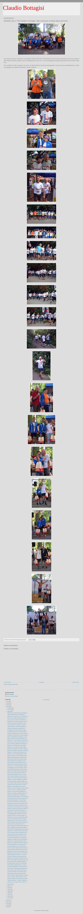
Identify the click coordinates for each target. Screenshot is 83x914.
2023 (8, 706)
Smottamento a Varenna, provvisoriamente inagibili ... (17, 817)
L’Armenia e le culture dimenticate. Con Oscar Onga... (17, 806)
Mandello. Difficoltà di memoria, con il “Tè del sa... (17, 854)
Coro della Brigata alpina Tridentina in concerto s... (17, 813)
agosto (9, 885)
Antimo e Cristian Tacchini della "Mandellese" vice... (17, 738)
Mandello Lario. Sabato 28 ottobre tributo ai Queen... (17, 770)
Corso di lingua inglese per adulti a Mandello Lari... (17, 781)
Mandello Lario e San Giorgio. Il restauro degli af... (17, 747)
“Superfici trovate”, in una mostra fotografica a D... (17, 726)
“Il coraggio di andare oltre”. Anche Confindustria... (17, 731)
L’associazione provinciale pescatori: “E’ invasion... (17, 784)
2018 (8, 906)
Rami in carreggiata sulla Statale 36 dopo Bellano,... (17, 827)
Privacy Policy (46, 699)
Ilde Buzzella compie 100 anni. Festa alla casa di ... (17, 801)
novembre (10, 709)
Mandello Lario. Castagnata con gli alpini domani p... (17, 858)
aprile (9, 892)
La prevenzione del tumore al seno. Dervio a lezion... (17, 803)
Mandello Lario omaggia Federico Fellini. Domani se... (17, 842)
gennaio (9, 897)
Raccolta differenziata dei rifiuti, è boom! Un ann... (17, 835)
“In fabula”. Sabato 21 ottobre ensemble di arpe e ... (17, 834)
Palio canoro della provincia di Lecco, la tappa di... (17, 818)
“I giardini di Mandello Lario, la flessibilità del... (16, 714)
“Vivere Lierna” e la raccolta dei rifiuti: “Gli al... (16, 823)
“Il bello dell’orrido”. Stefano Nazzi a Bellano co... (16, 810)
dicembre (9, 708)
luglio (9, 887)
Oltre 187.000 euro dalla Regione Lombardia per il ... (17, 868)
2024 (8, 704)
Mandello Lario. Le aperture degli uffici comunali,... (17, 841)
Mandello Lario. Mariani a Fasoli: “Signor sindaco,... (17, 759)
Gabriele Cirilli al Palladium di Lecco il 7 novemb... (17, 774)
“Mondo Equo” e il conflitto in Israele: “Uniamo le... (17, 882)
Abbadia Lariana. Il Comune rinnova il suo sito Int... (17, 820)
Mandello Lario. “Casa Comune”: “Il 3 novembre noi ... (17, 716)
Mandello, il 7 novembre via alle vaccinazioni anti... (17, 752)
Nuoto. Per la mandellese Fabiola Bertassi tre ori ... (17, 718)
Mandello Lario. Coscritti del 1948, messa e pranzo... (17, 830)
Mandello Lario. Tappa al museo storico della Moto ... (17, 839)
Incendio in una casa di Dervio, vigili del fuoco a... (17, 791)
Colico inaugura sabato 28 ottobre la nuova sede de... (17, 782)
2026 (8, 701)
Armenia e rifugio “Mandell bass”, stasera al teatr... (17, 769)
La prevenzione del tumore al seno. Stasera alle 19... (17, 798)
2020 (8, 903)
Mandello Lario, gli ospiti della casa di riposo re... (16, 786)
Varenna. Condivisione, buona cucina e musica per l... (17, 733)
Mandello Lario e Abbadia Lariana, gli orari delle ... (17, 745)
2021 (8, 901)
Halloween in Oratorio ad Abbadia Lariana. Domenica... (18, 788)
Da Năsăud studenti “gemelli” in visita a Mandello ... (17, 863)
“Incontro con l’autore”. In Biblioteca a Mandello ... (17, 789)
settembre (10, 884)
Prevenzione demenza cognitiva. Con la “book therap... (18, 796)
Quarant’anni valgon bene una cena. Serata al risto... (17, 878)
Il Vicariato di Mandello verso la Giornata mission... (17, 871)
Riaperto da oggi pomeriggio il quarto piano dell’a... (17, 757)
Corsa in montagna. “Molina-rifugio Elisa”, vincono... (17, 876)
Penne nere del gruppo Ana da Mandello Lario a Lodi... (18, 859)
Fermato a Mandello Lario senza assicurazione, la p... (17, 822)
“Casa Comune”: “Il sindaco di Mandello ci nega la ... (17, 765)
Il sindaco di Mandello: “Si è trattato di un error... (16, 760)
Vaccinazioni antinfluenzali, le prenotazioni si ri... (16, 728)
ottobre (9, 711)
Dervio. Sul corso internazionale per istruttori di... (16, 772)
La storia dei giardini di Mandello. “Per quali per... (16, 724)
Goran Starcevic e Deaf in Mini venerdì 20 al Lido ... (17, 870)
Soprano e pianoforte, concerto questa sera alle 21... (17, 755)
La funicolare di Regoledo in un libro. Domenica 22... (17, 866)
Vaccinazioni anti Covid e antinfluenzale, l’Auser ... (17, 723)
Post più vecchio (75, 682)
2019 (8, 905)
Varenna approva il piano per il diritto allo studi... (16, 873)
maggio (9, 891)
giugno (9, 889)
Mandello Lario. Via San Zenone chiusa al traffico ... (17, 764)
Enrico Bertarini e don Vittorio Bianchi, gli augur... (17, 730)
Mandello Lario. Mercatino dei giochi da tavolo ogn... (17, 777)
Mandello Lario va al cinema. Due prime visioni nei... (17, 721)
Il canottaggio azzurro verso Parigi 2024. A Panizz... (17, 767)
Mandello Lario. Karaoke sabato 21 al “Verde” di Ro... (17, 852)
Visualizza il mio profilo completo (11, 696)
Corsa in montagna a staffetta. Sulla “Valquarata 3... (17, 743)
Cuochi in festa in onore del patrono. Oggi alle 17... (17, 861)
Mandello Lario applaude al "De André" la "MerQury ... (17, 748)
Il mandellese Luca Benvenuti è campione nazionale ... (18, 735)
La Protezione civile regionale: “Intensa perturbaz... (17, 837)
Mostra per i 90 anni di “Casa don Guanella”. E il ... (17, 815)
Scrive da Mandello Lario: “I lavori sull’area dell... (16, 844)
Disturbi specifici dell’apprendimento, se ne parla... (17, 864)
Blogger (47, 910)
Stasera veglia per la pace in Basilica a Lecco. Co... (17, 762)
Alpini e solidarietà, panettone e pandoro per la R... (17, 776)
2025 (8, 703)
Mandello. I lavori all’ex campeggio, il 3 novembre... (17, 779)
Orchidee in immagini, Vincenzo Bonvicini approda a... (17, 808)
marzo (9, 894)
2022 (8, 899)
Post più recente (7, 682)
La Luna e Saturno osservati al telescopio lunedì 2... (17, 832)
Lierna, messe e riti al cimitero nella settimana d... (17, 719)
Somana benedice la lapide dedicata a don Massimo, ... (18, 875)
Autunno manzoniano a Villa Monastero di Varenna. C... (18, 825)
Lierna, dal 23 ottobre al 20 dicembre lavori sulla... (17, 856)
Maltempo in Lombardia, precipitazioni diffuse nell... (17, 793)
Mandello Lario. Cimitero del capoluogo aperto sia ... (17, 812)
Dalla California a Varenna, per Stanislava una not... (17, 805)
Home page (41, 682)
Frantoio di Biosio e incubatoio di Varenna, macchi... (17, 849)
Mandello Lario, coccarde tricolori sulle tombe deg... (17, 712)
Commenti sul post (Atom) (13, 684)
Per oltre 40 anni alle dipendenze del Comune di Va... (17, 847)
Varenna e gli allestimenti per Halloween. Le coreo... (17, 736)
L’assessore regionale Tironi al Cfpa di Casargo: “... (17, 846)
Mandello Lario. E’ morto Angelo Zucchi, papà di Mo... (17, 740)
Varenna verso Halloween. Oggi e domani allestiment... (18, 750)
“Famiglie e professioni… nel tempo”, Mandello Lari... (17, 880)
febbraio (9, 896)
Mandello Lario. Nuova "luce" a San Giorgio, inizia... (17, 851)
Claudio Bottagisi (23, 8)
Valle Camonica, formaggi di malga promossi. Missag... (18, 829)
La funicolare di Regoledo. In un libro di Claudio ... (17, 800)
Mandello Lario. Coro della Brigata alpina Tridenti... (17, 753)
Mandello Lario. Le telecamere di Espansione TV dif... (17, 742)
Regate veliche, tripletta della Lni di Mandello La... (17, 794)
